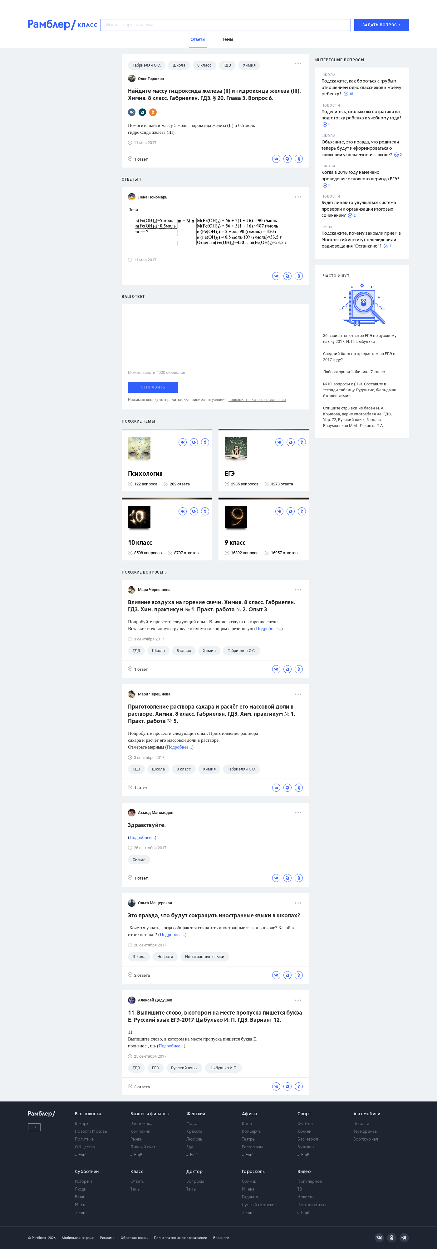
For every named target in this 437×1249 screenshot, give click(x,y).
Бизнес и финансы (149, 1114)
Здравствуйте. (147, 825)
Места (81, 1205)
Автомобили (367, 1114)
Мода (191, 1124)
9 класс (235, 543)
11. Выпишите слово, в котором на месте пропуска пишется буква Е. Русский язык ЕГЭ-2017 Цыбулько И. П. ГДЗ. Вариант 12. (215, 1016)
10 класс (140, 543)
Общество (85, 1147)
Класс (136, 1172)
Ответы (137, 1182)
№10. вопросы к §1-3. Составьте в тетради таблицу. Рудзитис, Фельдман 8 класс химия (359, 390)
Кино (247, 1124)
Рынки (136, 1139)
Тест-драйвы (365, 1132)
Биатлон (305, 1147)
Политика (84, 1139)
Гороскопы (254, 1172)
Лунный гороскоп (259, 1205)
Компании (140, 1132)
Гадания (250, 1197)
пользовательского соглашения (257, 400)
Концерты (252, 1132)
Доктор (194, 1172)
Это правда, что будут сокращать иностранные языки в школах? (214, 916)
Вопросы (195, 1182)
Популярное (309, 1182)
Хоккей (304, 1132)
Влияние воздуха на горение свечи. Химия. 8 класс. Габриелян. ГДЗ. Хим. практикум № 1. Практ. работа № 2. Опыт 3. (211, 606)
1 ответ (138, 159)
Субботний (87, 1172)
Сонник (249, 1182)
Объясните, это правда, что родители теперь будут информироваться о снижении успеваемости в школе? (360, 148)
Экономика (141, 1124)
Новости (361, 1124)
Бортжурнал (365, 1139)
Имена (248, 1189)
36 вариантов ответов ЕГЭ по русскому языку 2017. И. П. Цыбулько (359, 338)
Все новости (88, 1114)
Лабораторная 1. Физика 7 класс (354, 371)
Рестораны (252, 1147)
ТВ (299, 1189)
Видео (304, 1172)
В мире (82, 1124)
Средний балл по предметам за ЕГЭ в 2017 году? (359, 356)
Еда (190, 1147)
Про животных (312, 1205)
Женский (195, 1114)
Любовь (194, 1139)
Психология (145, 474)
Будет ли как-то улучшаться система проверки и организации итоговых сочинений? (359, 209)
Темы (135, 1189)
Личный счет (142, 1147)
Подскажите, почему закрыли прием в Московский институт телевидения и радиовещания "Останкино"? (361, 239)
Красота (194, 1132)
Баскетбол (307, 1139)
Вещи (80, 1197)
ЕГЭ (230, 474)
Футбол (305, 1124)
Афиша (250, 1114)
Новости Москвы (91, 1132)
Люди (80, 1189)
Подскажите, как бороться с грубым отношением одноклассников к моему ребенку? (361, 87)
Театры (249, 1139)
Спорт (304, 1114)
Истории (83, 1182)
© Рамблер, (37, 1238)
